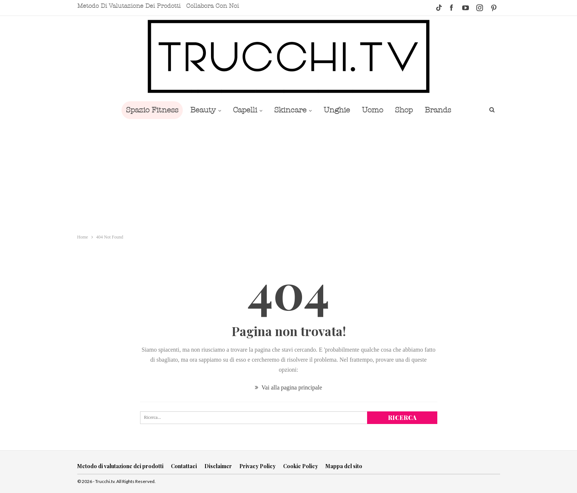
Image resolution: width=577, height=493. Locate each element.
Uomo (374, 110)
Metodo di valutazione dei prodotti (129, 6)
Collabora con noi (212, 6)
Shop (407, 110)
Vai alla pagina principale (288, 387)
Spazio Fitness (147, 110)
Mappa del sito (343, 466)
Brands (443, 110)
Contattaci (184, 466)
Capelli (243, 110)
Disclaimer (218, 466)
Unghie (337, 110)
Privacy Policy (257, 466)
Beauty (199, 110)
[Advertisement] (289, 175)
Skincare (289, 110)
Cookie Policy (300, 466)
